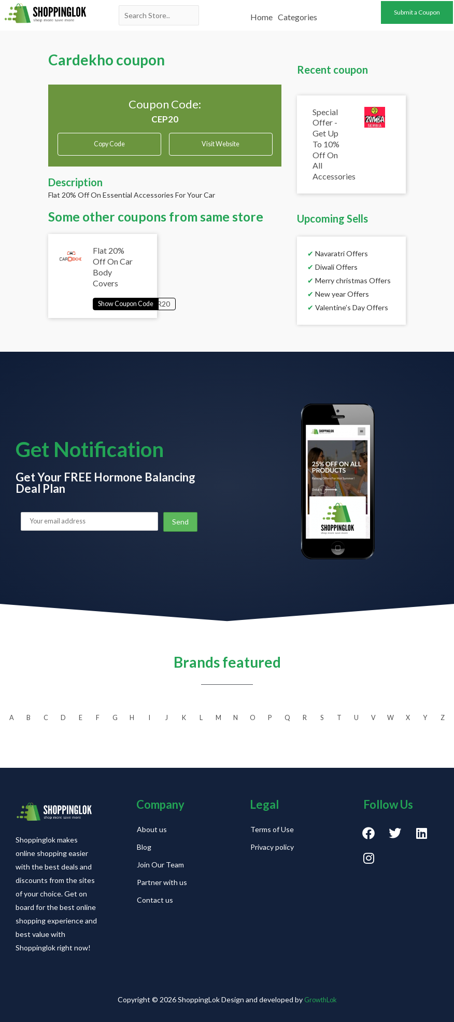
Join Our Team (160, 864)
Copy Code (109, 142)
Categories (297, 12)
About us (152, 829)
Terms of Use (272, 829)
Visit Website (220, 146)
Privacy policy (272, 847)
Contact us (155, 899)
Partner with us (162, 882)
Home (261, 12)
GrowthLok (320, 999)
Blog (144, 847)
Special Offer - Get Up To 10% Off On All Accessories (334, 144)
